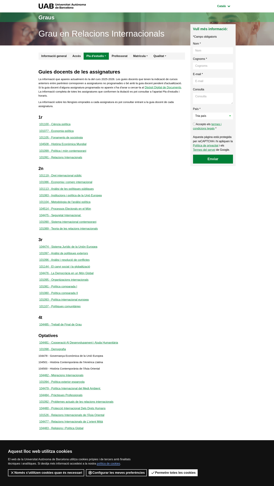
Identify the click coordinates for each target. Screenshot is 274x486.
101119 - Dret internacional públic (60, 179)
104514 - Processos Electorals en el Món (65, 213)
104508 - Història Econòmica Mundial (62, 146)
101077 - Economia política (56, 133)
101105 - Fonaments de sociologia (61, 140)
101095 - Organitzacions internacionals (64, 287)
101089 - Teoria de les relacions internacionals (68, 234)
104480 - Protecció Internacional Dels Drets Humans (72, 421)
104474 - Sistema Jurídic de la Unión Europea (68, 253)
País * (197, 108)
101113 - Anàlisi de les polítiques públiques (66, 193)
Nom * (197, 43)
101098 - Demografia (52, 359)
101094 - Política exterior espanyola (62, 393)
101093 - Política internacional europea (64, 308)
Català (226, 6)
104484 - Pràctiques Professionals (61, 407)
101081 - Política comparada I (58, 294)
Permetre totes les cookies (173, 473)
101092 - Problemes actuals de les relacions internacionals (76, 414)
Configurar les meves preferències (116, 473)
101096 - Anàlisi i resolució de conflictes (64, 266)
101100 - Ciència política (54, 126)
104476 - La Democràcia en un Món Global (66, 280)
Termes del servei (204, 149)
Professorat (119, 56)
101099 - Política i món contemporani (62, 153)
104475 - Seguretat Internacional (60, 220)
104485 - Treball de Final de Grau (60, 333)
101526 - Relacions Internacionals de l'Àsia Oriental (71, 428)
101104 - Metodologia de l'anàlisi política (65, 206)
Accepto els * (207, 126)
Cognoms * (200, 58)
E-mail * (198, 74)
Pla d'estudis (95, 56)
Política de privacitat (205, 145)
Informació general (54, 56)
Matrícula (139, 56)
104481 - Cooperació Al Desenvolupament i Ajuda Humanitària (78, 352)
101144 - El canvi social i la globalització (64, 273)
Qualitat (158, 56)
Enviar (212, 159)
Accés (76, 56)
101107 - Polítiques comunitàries (60, 315)
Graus (48, 17)
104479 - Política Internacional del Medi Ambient (70, 400)
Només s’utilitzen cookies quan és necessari (46, 473)
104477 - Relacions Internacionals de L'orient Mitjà (71, 435)
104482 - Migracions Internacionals (61, 387)
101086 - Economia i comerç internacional (65, 186)
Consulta (198, 89)
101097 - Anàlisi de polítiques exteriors (63, 260)
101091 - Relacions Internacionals (60, 160)
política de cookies (108, 463)
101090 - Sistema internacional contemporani (67, 227)
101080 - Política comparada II (58, 301)
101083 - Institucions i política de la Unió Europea (70, 200)
